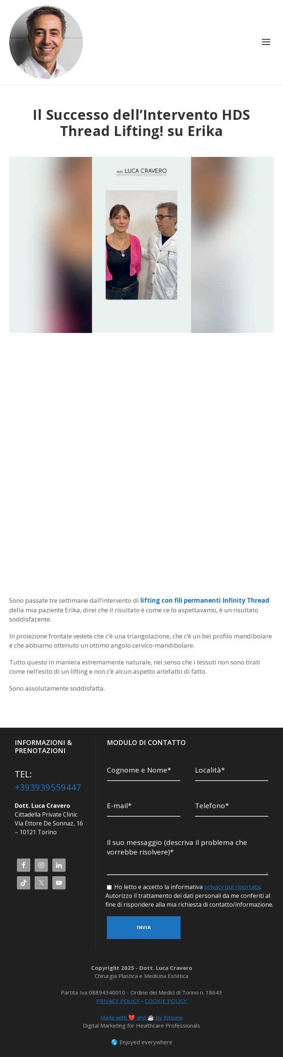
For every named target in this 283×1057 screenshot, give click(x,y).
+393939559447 (48, 787)
